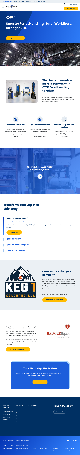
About (17, 409)
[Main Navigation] (3, 7)
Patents (34, 448)
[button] (66, 4)
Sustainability (32, 405)
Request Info (71, 8)
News (17, 419)
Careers (18, 422)
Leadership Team (20, 425)
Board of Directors (20, 428)
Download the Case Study (54, 299)
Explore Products (15, 38)
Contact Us (40, 382)
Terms (4, 445)
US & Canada (73, 4)
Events (17, 416)
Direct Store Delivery (39, 1)
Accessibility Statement (22, 445)
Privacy (11, 445)
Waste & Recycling (19, 1)
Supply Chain (29, 1)
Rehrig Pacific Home (7, 1)
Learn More (14, 232)
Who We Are (19, 405)
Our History (19, 413)
